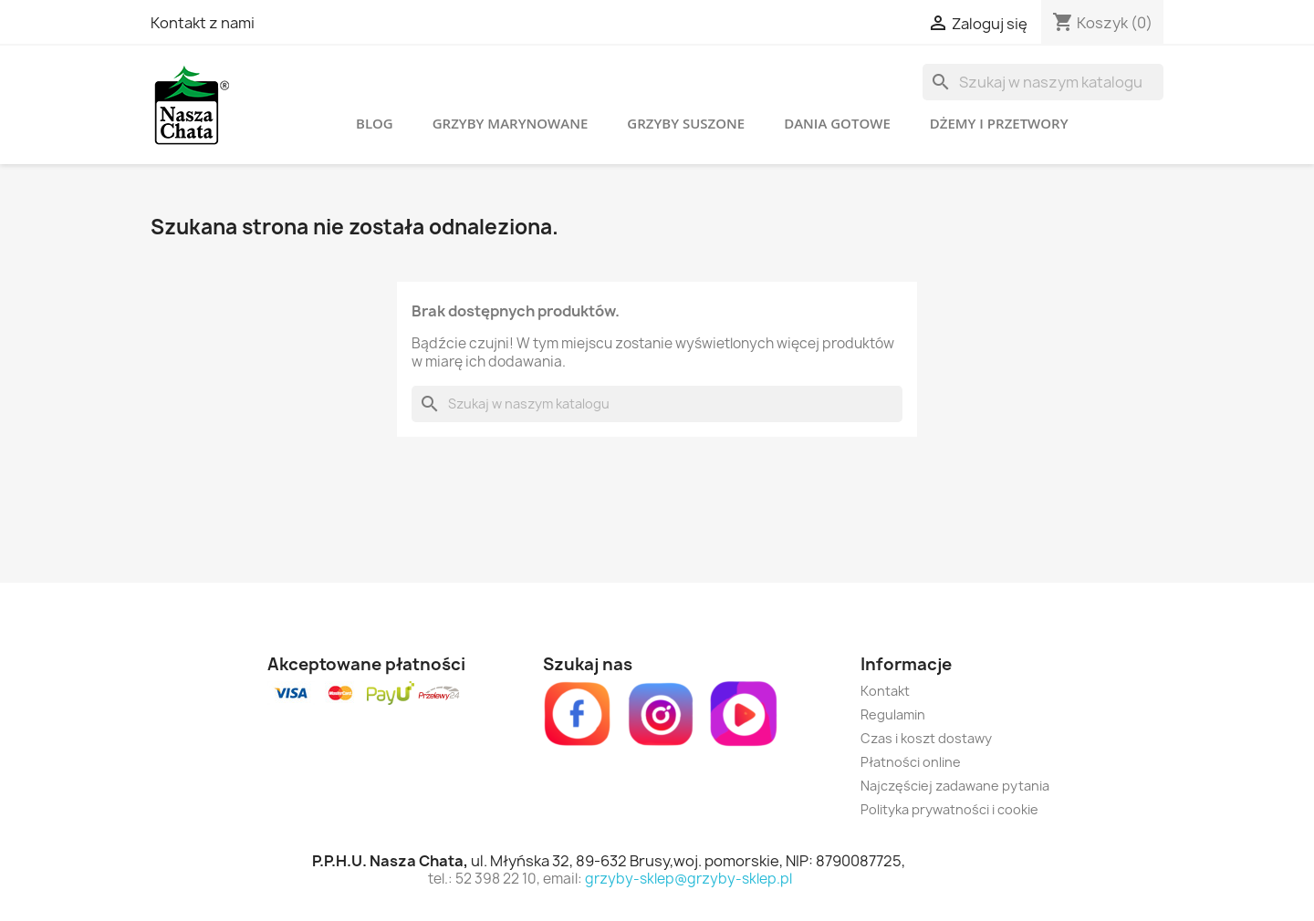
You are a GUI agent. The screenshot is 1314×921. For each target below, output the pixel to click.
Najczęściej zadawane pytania (954, 785)
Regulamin (892, 714)
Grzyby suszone (686, 123)
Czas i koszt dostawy (926, 738)
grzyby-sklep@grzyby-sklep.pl (688, 878)
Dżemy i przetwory (999, 123)
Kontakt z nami (203, 23)
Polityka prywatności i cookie (949, 809)
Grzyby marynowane (511, 123)
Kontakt (885, 690)
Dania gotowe (837, 123)
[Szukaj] (1043, 82)
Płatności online (910, 762)
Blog (374, 123)
